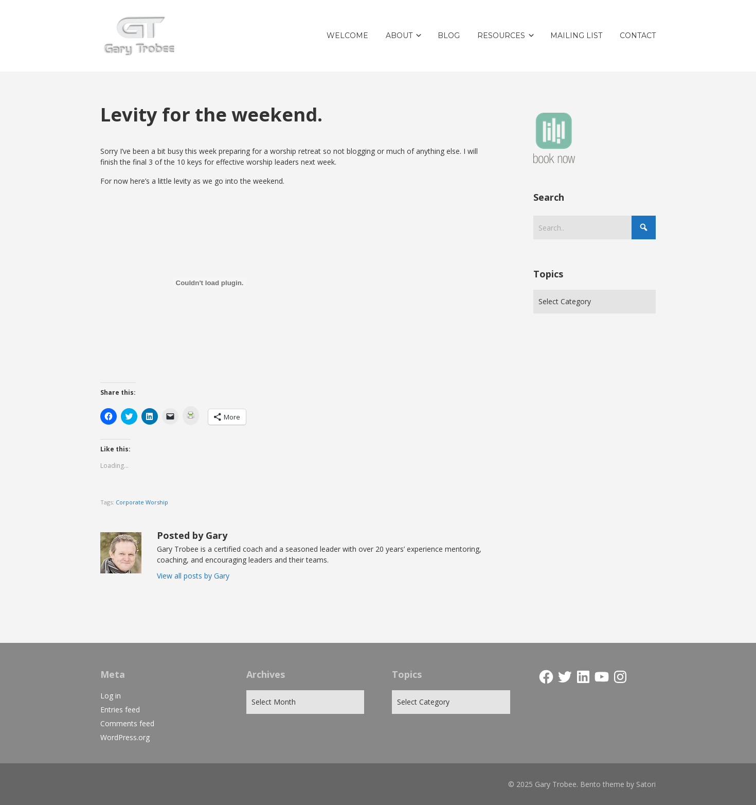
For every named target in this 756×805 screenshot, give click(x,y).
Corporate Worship (142, 502)
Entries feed (120, 709)
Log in (110, 696)
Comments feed (127, 723)
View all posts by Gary (193, 576)
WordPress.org (125, 737)
